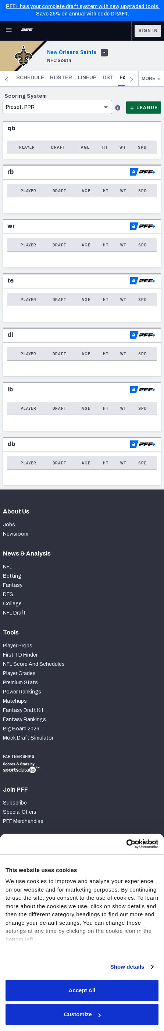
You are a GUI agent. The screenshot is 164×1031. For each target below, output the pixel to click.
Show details (127, 966)
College (12, 603)
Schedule (53, 77)
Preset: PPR (20, 107)
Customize (82, 1014)
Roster (84, 77)
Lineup (110, 77)
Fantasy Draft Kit (23, 710)
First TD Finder (20, 655)
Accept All (82, 990)
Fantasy (12, 585)
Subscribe (15, 803)
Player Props (17, 645)
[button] (57, 95)
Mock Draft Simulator (28, 738)
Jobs (9, 524)
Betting (12, 576)
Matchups (15, 701)
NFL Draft (14, 613)
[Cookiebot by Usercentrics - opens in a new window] (126, 844)
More (151, 78)
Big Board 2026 (21, 728)
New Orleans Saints (71, 52)
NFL (7, 567)
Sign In (148, 30)
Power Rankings (22, 692)
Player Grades (19, 673)
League (143, 107)
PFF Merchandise (23, 821)
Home (25, 77)
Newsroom (15, 534)
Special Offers (19, 812)
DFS (8, 594)
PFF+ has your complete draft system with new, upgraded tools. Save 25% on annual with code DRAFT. (83, 10)
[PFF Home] (27, 30)
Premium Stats (20, 682)
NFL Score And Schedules (34, 664)
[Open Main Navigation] (9, 30)
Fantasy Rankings (24, 719)
